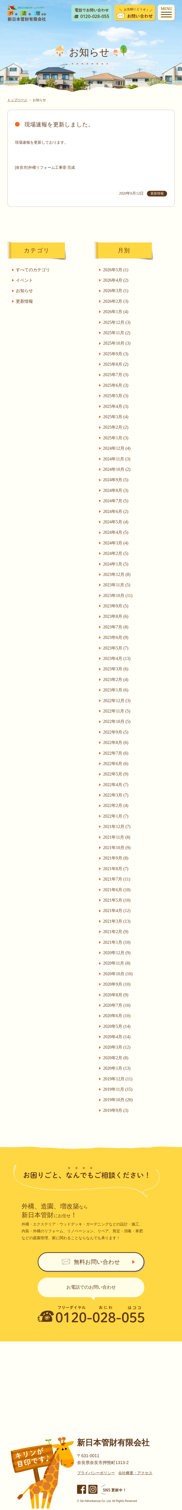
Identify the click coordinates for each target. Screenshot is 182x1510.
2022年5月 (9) (116, 774)
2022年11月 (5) (117, 711)
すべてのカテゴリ (33, 269)
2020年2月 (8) (116, 1058)
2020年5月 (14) (117, 1026)
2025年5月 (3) (116, 395)
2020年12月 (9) (117, 952)
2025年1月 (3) (116, 438)
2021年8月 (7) (116, 868)
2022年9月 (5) (116, 732)
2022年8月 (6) (116, 742)
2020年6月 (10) (117, 1015)
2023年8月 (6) (116, 616)
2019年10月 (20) (118, 1099)
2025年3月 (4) (116, 416)
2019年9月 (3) (116, 1110)
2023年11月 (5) (117, 585)
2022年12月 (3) (117, 700)
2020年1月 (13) (117, 1068)
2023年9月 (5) (116, 606)
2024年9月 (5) (116, 479)
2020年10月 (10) (118, 973)
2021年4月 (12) (117, 910)
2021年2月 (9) (116, 931)
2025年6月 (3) (116, 385)
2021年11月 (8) (117, 837)
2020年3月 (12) (117, 1047)
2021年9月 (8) (116, 858)
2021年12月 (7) (117, 826)
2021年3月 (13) (117, 921)
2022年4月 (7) (116, 784)
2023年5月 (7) (116, 648)
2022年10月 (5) (117, 721)
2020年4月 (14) (117, 1036)
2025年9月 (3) (116, 354)
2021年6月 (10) (117, 889)
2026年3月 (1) (116, 290)
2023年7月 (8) (116, 627)
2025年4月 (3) (116, 406)
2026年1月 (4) (116, 311)
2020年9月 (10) (117, 984)
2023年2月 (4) (116, 679)
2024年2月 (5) (116, 553)
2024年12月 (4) (117, 448)
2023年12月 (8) (117, 574)
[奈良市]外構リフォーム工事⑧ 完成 (45, 167)
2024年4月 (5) (116, 532)
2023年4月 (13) (117, 658)
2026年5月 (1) (116, 269)
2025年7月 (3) (116, 374)
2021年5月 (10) (117, 900)
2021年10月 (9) (117, 847)
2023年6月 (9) (116, 637)
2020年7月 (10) (117, 1005)
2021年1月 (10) (117, 942)
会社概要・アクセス (135, 1474)
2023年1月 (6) (116, 690)
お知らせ (24, 290)
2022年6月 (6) (116, 763)
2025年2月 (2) (116, 427)
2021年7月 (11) (117, 879)
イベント (24, 280)
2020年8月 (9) (116, 995)
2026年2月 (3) (116, 301)
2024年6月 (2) (116, 511)
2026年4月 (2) (116, 280)
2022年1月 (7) (116, 816)
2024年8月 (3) (116, 490)
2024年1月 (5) (116, 564)
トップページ (17, 100)
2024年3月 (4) (116, 543)
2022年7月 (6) (116, 753)
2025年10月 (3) (117, 343)
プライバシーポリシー (96, 1474)
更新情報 (24, 301)
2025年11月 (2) (117, 332)
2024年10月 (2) (117, 469)
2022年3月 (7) (116, 795)
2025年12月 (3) (117, 322)
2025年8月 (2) (116, 364)
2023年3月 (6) (116, 669)
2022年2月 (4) (116, 805)
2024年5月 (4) (116, 522)
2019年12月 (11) (118, 1079)
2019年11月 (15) (118, 1089)
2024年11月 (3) (117, 459)
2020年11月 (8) (117, 963)
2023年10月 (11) (118, 595)
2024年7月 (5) (116, 501)
